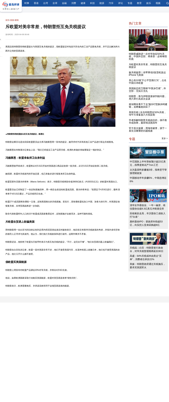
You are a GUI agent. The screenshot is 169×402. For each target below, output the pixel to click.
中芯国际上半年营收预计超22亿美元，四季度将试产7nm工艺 (148, 163)
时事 (26, 3)
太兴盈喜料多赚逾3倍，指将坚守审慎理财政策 (148, 171)
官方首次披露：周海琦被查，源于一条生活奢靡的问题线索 (148, 129)
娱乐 (148, 3)
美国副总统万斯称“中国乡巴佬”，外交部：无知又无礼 (147, 89)
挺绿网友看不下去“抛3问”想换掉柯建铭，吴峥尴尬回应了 (148, 105)
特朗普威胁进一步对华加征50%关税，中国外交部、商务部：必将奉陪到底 (148, 56)
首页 (7, 20)
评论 (120, 3)
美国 (12, 20)
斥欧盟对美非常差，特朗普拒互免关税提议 (148, 65)
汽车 (111, 3)
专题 (130, 3)
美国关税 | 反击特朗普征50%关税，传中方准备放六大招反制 (147, 113)
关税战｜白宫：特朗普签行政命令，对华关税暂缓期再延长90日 (146, 249)
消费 (73, 3)
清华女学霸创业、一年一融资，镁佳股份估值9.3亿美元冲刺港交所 (147, 207)
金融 (64, 3)
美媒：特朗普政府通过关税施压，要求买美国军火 (147, 266)
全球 (55, 3)
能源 (101, 3)
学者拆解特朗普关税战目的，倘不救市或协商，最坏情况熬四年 (148, 121)
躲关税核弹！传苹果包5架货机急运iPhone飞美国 (147, 73)
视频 (158, 3)
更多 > (165, 138)
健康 (83, 3)
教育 (139, 3)
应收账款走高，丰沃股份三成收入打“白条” (147, 215)
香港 (36, 3)
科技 (92, 3)
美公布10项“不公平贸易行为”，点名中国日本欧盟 (147, 81)
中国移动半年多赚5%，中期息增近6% (148, 180)
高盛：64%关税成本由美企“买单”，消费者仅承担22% (145, 258)
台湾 (45, 3)
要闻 (17, 20)
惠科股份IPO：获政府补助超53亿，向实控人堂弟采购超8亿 (146, 223)
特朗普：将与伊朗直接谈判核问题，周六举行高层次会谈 (148, 97)
